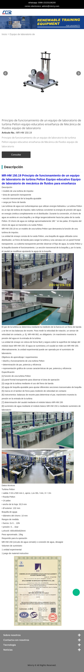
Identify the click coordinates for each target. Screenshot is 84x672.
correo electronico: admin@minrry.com (42, 6)
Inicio (4, 34)
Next (78, 73)
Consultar (16, 154)
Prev (5, 73)
